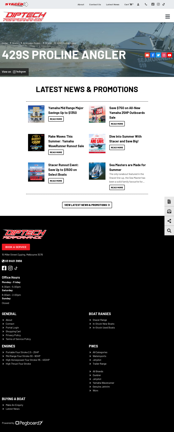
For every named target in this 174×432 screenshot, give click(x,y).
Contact (10, 323)
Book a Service (15, 247)
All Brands (98, 371)
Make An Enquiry (14, 404)
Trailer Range (99, 363)
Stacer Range (100, 319)
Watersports (99, 355)
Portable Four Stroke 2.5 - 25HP (22, 352)
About (81, 4)
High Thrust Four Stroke (18, 363)
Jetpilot (97, 359)
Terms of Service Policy (18, 338)
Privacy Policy (13, 335)
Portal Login (12, 327)
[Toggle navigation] (168, 16)
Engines (8, 346)
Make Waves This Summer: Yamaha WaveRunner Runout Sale (66, 141)
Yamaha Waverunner (103, 382)
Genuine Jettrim (101, 386)
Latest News (112, 4)
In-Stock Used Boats (104, 327)
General (9, 314)
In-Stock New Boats (103, 323)
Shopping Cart (13, 331)
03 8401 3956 (12, 261)
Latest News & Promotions (87, 89)
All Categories (100, 352)
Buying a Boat (13, 399)
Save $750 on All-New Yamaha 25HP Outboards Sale (127, 112)
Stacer (48, 43)
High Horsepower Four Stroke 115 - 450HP (28, 359)
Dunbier (97, 375)
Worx (95, 390)
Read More (56, 119)
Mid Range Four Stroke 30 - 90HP (23, 355)
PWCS (93, 346)
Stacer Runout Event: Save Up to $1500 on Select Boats (63, 169)
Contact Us (95, 4)
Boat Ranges (100, 314)
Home (4, 43)
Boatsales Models (31, 43)
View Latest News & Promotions (87, 204)
